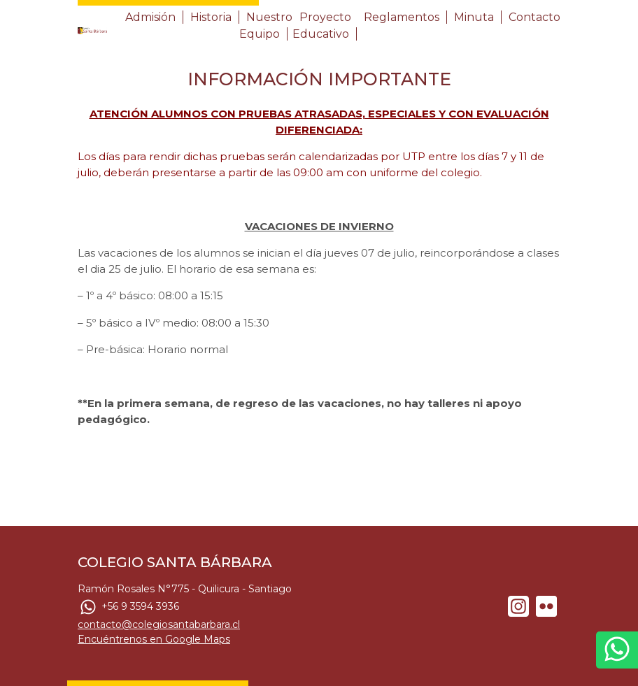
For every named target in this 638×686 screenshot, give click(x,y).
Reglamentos (401, 17)
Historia (211, 17)
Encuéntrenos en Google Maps (154, 639)
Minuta (474, 17)
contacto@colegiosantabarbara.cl (159, 624)
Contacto (534, 17)
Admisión (150, 17)
